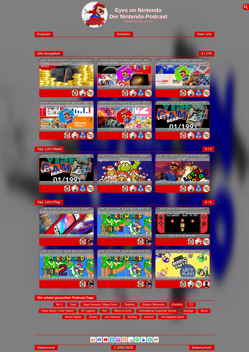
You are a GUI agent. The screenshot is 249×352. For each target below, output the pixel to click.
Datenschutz (202, 347)
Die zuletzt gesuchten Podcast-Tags (65, 297)
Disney (93, 316)
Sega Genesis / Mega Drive (100, 304)
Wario (204, 310)
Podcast (43, 34)
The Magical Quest (172, 316)
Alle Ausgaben (48, 53)
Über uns (204, 34)
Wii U (59, 304)
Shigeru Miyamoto (153, 304)
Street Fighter (73, 316)
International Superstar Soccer (157, 310)
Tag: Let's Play (48, 202)
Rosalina (177, 304)
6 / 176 (206, 53)
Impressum (46, 347)
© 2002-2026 (123, 347)
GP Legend (88, 310)
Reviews (123, 34)
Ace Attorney (112, 316)
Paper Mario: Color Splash (57, 310)
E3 (191, 304)
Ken (104, 310)
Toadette (129, 304)
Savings (188, 310)
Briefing (132, 316)
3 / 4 (208, 149)
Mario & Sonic (123, 310)
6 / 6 (208, 202)
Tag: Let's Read (49, 149)
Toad (73, 304)
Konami (149, 316)
